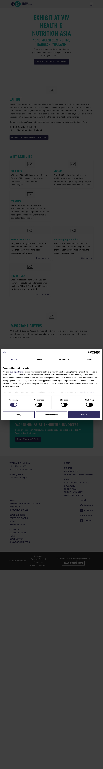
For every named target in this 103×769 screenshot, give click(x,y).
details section (87, 392)
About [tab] (89, 359)
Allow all (84, 415)
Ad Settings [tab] (64, 359)
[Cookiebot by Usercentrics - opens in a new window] (89, 352)
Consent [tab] (13, 359)
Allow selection (51, 415)
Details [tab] (39, 359)
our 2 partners (16, 372)
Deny (19, 415)
